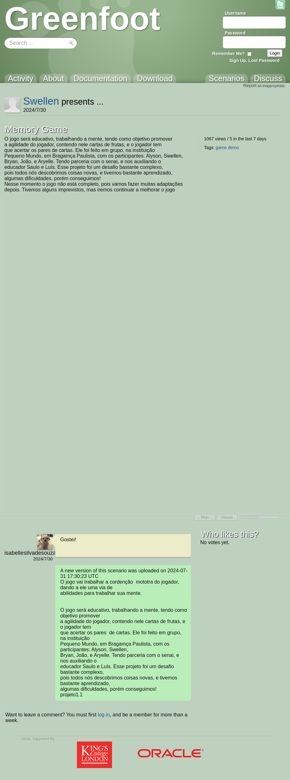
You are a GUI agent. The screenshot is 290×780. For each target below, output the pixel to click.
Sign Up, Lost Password (254, 60)
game (221, 147)
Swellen (41, 101)
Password (235, 32)
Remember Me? (228, 53)
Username (235, 13)
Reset (227, 517)
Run (204, 517)
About (25, 738)
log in (104, 714)
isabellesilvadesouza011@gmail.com (28, 553)
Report (249, 85)
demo (233, 147)
